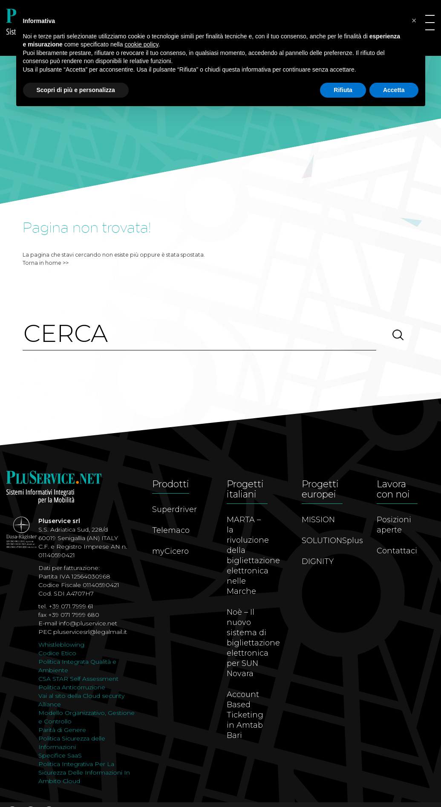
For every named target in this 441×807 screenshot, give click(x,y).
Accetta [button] (394, 90)
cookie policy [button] (141, 44)
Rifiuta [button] (343, 90)
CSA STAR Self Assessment (78, 679)
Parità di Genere (62, 730)
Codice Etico (57, 653)
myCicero (170, 551)
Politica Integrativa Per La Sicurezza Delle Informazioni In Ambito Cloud (84, 772)
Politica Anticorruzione (71, 687)
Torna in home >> (46, 263)
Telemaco (171, 530)
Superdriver (174, 509)
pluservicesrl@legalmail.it (90, 632)
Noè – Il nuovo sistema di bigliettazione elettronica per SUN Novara (253, 642)
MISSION (318, 519)
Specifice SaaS (60, 755)
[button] (414, 20)
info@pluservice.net (88, 623)
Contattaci (397, 550)
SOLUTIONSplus (332, 540)
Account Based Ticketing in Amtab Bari (245, 715)
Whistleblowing (61, 644)
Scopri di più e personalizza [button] (76, 90)
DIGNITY (318, 561)
